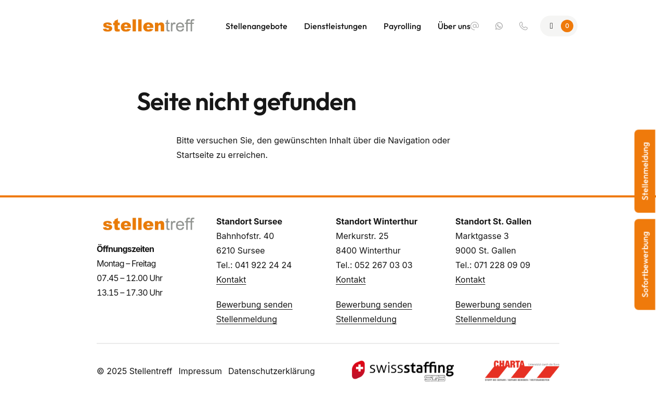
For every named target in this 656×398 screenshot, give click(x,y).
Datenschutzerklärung (271, 371)
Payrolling (402, 26)
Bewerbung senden (254, 304)
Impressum (200, 371)
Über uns (454, 26)
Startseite (195, 155)
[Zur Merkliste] (559, 26)
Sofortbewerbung (645, 265)
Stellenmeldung (246, 319)
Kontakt (231, 279)
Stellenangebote (256, 26)
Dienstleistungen (335, 26)
